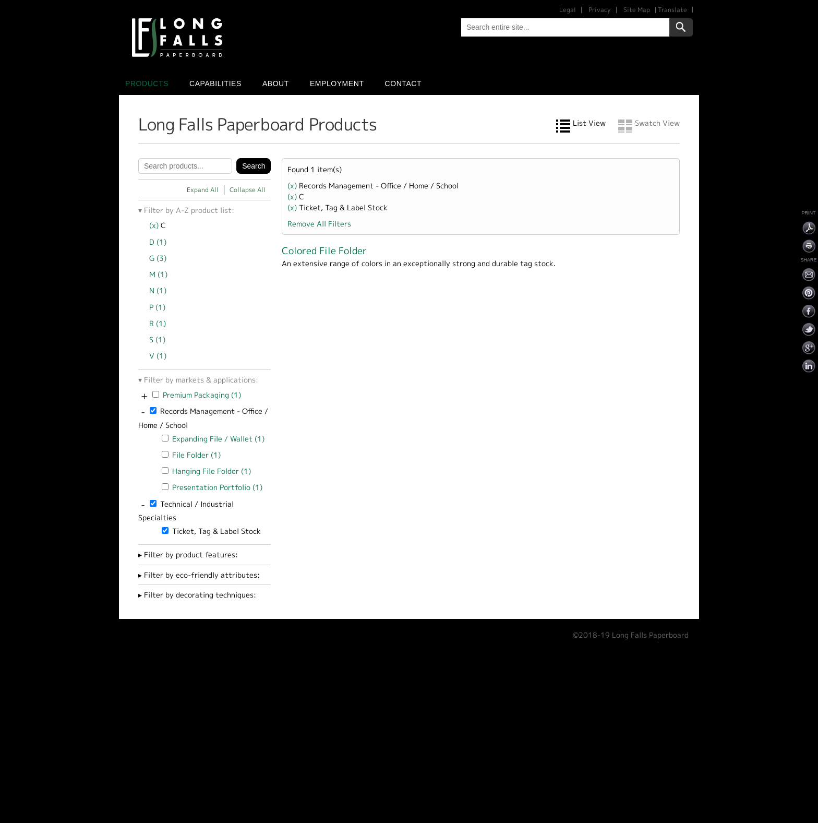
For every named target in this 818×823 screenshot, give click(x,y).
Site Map (636, 9)
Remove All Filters (319, 224)
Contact (403, 83)
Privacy (599, 9)
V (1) (157, 356)
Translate (672, 9)
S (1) (157, 339)
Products (147, 83)
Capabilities (215, 83)
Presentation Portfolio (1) (217, 487)
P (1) (157, 307)
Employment (337, 83)
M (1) (158, 274)
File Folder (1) (196, 455)
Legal (567, 9)
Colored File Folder (324, 250)
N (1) (157, 290)
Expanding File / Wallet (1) (218, 439)
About (275, 83)
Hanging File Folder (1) (211, 471)
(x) (155, 225)
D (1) (157, 242)
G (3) (157, 258)
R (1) (157, 323)
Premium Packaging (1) (202, 395)
